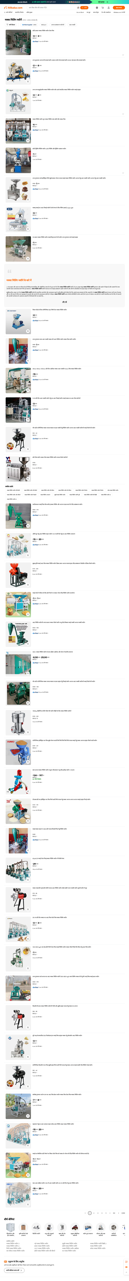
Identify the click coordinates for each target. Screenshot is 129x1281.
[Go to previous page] (85, 1213)
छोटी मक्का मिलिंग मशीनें (69, 1246)
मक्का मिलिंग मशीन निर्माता (81, 490)
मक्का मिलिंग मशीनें (96, 1246)
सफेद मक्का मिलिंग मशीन (97, 1248)
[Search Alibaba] (52, 8)
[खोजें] (84, 7)
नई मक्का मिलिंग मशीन (41, 1244)
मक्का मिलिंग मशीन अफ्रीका (70, 1248)
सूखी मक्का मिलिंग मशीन (59, 494)
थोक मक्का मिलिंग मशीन (113, 490)
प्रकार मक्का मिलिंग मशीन (42, 1246)
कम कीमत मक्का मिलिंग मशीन (15, 1251)
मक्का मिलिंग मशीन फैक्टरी (30, 494)
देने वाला (46, 41)
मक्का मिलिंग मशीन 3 (11, 499)
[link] (126, 1261)
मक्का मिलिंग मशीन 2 (12, 1246)
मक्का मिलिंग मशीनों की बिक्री (90, 494)
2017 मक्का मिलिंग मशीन (42, 1248)
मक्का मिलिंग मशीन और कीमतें (13, 494)
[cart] (103, 8)
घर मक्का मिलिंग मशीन (69, 1251)
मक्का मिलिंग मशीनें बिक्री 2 (98, 1244)
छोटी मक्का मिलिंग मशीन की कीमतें (44, 1251)
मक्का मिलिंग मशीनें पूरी (75, 494)
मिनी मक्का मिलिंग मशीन (13, 1248)
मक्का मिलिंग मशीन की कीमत (47, 490)
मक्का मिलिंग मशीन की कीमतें (13, 490)
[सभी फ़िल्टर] (11, 24)
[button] (78, 7)
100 (114, 1213)
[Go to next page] (118, 1213)
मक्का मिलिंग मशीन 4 (106, 494)
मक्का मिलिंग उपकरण (45, 494)
